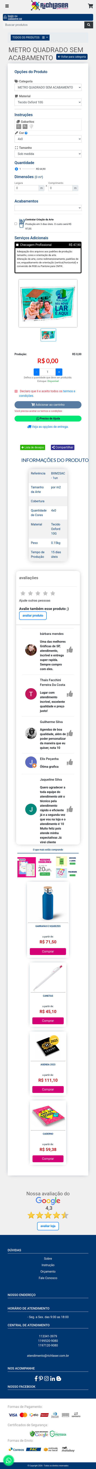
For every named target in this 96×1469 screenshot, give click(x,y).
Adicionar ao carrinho (48, 405)
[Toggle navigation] (7, 6)
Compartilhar (62, 447)
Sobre (48, 1258)
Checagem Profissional (36, 245)
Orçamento (48, 1271)
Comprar (48, 951)
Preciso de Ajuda (48, 419)
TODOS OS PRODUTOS (29, 37)
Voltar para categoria (72, 56)
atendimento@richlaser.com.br (48, 1355)
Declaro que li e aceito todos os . (47, 393)
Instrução (47, 1265)
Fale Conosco (48, 1278)
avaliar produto (33, 615)
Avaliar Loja (48, 1226)
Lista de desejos (32, 447)
